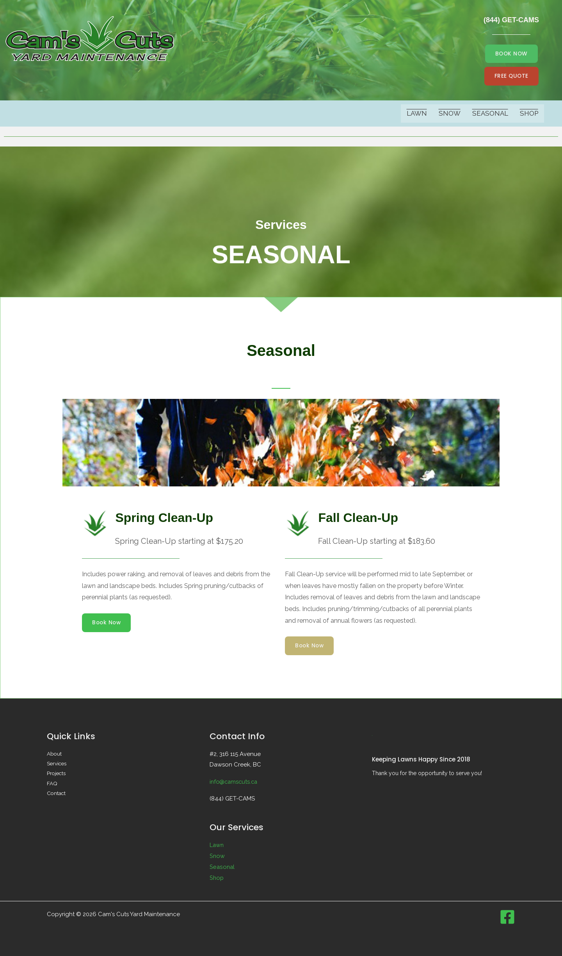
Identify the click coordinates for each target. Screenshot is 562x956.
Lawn (417, 114)
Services (57, 764)
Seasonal (490, 114)
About (54, 754)
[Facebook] (507, 917)
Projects (57, 774)
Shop (529, 114)
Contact (56, 795)
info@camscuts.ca (235, 781)
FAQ (52, 784)
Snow (450, 114)
